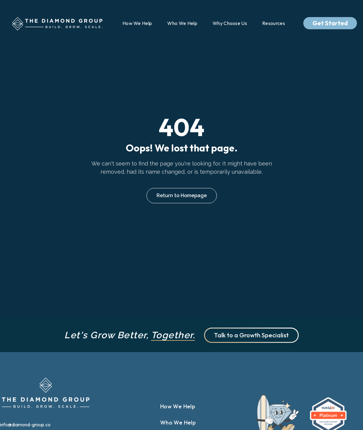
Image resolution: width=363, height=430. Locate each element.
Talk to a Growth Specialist (251, 335)
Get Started (330, 23)
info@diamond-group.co (25, 424)
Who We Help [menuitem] (182, 23)
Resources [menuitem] (273, 23)
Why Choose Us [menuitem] (230, 23)
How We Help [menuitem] (137, 23)
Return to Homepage (182, 195)
